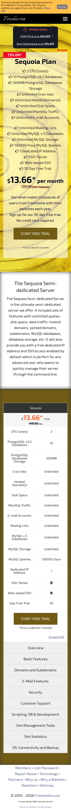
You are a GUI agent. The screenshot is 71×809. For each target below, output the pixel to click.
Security (35, 692)
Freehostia (14, 19)
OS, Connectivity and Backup (35, 747)
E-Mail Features (35, 681)
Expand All (56, 637)
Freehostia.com (47, 795)
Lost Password (46, 768)
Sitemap (46, 785)
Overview (35, 648)
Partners (15, 779)
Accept (62, 6)
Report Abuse (26, 773)
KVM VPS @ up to (35, 36)
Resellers (29, 785)
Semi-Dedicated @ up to (35, 43)
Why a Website (52, 779)
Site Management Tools (35, 725)
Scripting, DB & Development (35, 714)
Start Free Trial (35, 233)
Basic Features (35, 659)
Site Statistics (35, 736)
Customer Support (35, 703)
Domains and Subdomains (35, 670)
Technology (48, 773)
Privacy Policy (44, 807)
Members (23, 768)
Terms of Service (28, 807)
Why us (31, 779)
